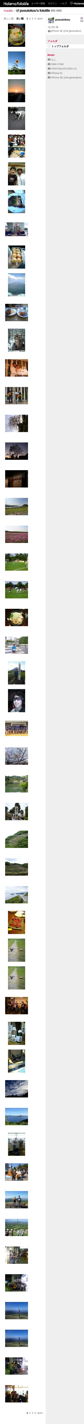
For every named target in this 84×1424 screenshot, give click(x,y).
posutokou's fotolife (35, 10)
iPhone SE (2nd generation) (64, 30)
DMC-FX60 (56, 64)
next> (40, 18)
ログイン (52, 3)
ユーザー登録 (38, 3)
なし (52, 59)
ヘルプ (63, 3)
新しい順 (9, 18)
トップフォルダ (58, 46)
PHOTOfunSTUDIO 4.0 (62, 68)
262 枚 (53, 27)
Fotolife (8, 10)
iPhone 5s (55, 73)
